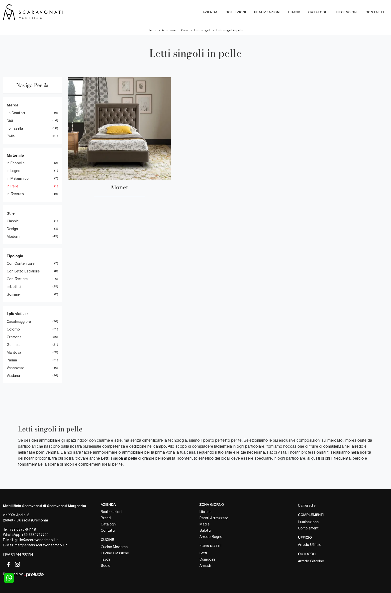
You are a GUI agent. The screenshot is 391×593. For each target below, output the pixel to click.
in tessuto (15, 194)
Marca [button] (12, 105)
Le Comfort (16, 113)
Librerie (205, 512)
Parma (12, 360)
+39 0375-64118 (22, 530)
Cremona (14, 337)
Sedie (105, 566)
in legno (13, 171)
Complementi (308, 528)
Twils (11, 136)
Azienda (210, 12)
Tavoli (105, 559)
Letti (203, 553)
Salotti (205, 530)
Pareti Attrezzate (213, 518)
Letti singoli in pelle (229, 30)
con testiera (17, 279)
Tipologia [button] (15, 256)
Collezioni (235, 12)
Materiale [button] (15, 155)
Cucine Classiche (115, 553)
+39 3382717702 (35, 535)
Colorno (13, 329)
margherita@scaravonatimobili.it (41, 545)
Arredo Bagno (210, 537)
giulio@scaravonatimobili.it (36, 540)
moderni (13, 237)
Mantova (14, 352)
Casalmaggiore (19, 322)
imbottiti (14, 287)
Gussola (13, 345)
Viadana (13, 376)
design (12, 229)
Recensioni (347, 12)
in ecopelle (15, 163)
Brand (294, 12)
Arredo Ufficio (309, 545)
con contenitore (20, 264)
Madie (204, 524)
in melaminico (18, 179)
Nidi (10, 121)
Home (152, 30)
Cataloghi (318, 12)
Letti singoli (202, 30)
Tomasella (15, 128)
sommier (14, 295)
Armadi (205, 566)
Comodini (207, 559)
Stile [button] (11, 213)
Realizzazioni (267, 12)
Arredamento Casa (175, 30)
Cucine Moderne (114, 547)
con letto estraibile (23, 271)
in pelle (12, 186)
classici (13, 221)
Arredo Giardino (311, 561)
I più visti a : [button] (17, 314)
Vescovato (15, 368)
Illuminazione (308, 522)
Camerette (306, 506)
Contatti (375, 12)
